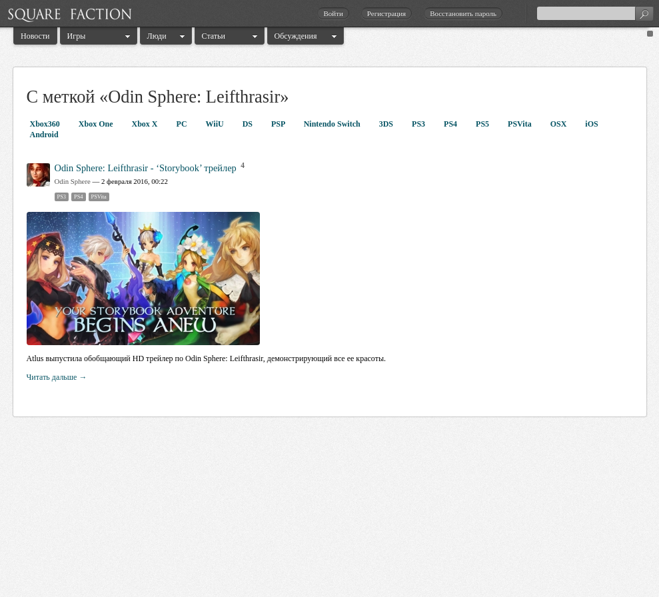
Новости (35, 36)
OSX (559, 124)
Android (44, 134)
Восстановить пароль (463, 13)
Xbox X (146, 124)
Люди (157, 36)
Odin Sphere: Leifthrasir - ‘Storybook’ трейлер (146, 168)
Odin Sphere (73, 181)
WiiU (216, 124)
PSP (279, 124)
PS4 (451, 124)
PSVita (521, 124)
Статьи (213, 36)
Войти (332, 13)
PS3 (419, 124)
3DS (387, 124)
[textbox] (595, 13)
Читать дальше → (57, 377)
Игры (76, 36)
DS (249, 124)
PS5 (483, 124)
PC (183, 124)
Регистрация (386, 13)
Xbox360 (46, 124)
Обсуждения (296, 36)
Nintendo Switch (333, 124)
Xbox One (97, 124)
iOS (591, 124)
